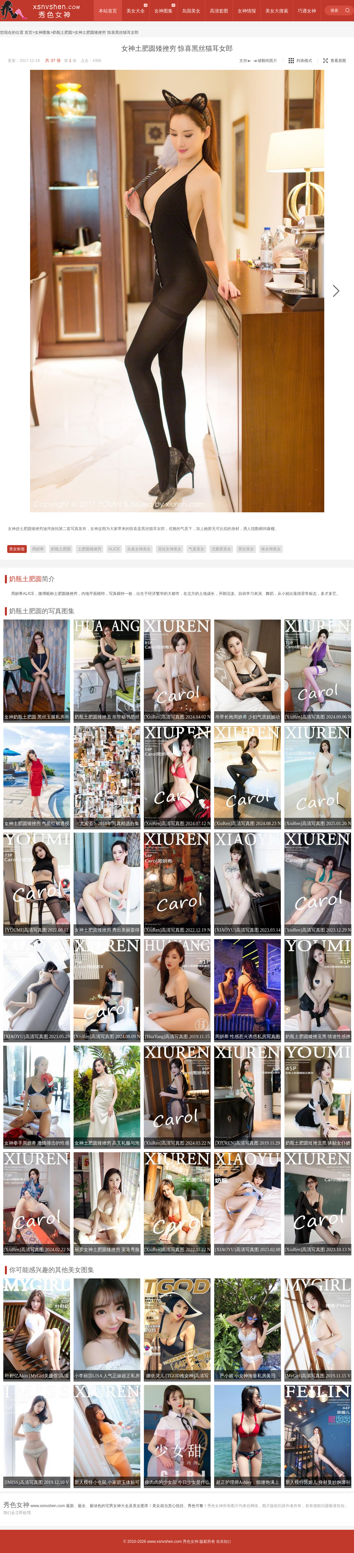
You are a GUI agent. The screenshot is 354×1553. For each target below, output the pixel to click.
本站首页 (108, 10)
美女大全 (135, 10)
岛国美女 (191, 10)
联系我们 (223, 1541)
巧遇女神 (307, 10)
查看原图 (334, 60)
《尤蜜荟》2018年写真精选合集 (107, 823)
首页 (28, 32)
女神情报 (247, 10)
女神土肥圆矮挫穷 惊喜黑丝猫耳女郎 (106, 32)
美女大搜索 (276, 10)
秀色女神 (190, 1541)
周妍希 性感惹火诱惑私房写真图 (247, 1036)
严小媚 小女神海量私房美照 (248, 1375)
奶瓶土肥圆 (62, 32)
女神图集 (163, 10)
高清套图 (219, 10)
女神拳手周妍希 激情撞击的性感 (37, 1143)
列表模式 (304, 60)
